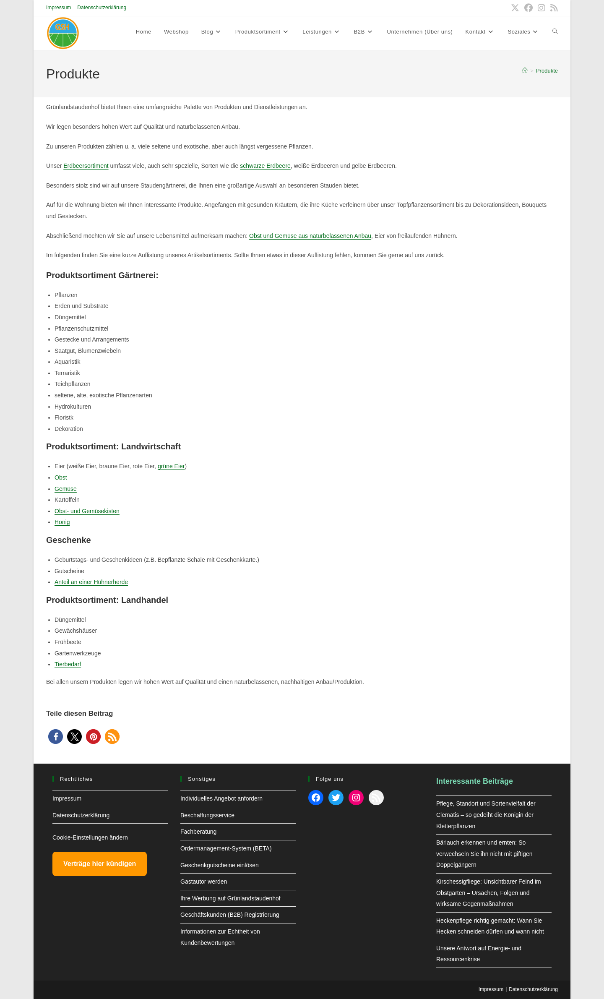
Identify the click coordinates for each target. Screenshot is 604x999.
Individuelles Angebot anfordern (221, 798)
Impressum (58, 7)
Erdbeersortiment (85, 165)
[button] (55, 736)
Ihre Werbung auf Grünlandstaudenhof (230, 898)
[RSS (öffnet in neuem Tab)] (553, 8)
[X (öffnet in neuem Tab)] (515, 8)
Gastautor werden (203, 881)
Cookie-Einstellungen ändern (90, 837)
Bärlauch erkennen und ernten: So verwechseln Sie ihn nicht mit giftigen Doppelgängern (484, 853)
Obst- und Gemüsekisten (87, 511)
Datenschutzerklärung (101, 7)
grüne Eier (171, 466)
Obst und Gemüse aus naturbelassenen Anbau (310, 235)
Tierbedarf (68, 664)
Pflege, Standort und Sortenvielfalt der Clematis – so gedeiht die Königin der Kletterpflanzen (486, 814)
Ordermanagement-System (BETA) (226, 848)
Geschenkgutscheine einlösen (219, 865)
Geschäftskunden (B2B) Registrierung (229, 914)
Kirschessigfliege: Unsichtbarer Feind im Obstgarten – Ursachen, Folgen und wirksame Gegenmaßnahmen (488, 892)
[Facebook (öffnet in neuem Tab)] (528, 8)
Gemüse (66, 488)
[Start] (525, 71)
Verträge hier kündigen (99, 863)
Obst (61, 477)
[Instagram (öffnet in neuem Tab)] (541, 8)
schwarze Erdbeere (265, 165)
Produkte (547, 71)
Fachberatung (198, 831)
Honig (62, 522)
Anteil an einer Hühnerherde (91, 582)
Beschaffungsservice (207, 815)
